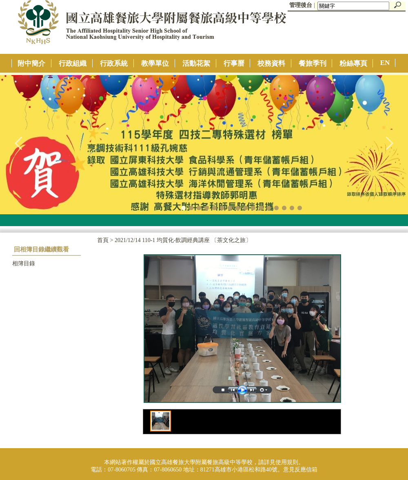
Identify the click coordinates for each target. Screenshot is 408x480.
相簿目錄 (23, 263)
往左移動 (18, 143)
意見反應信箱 (300, 470)
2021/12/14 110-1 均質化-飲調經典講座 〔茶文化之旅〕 (183, 240)
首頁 (103, 240)
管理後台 (300, 5)
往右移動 (389, 143)
